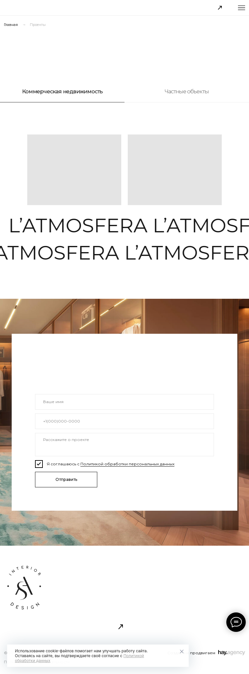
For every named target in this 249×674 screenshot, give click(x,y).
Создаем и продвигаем (191, 652)
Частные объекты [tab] (186, 91)
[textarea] (124, 444)
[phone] (124, 421)
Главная (11, 25)
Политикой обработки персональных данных (127, 463)
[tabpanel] (124, 167)
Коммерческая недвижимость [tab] (62, 91)
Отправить (66, 479)
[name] (124, 402)
